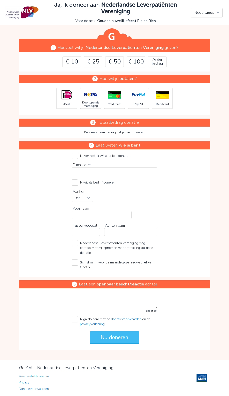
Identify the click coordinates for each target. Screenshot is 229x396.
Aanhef (78, 191)
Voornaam (81, 208)
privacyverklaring (92, 324)
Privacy (24, 382)
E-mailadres (82, 164)
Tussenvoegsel (85, 225)
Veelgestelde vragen (34, 376)
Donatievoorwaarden (34, 389)
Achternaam (115, 225)
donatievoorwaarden (126, 319)
